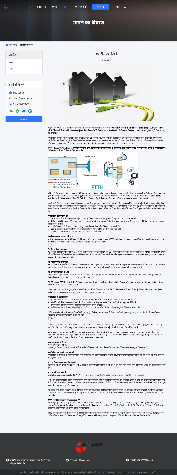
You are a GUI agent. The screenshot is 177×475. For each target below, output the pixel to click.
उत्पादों (54, 7)
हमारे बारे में (41, 7)
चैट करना (100, 7)
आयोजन (65, 7)
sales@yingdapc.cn (22, 98)
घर (30, 7)
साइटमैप (23, 472)
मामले (15, 45)
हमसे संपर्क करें (81, 7)
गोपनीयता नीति (34, 472)
